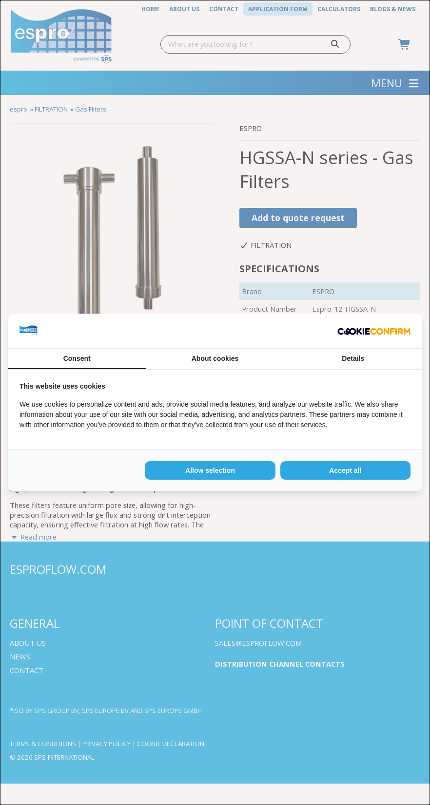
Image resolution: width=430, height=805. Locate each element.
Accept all (345, 470)
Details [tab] (353, 358)
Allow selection (210, 470)
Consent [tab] (77, 358)
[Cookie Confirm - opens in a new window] (373, 331)
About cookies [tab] (215, 358)
